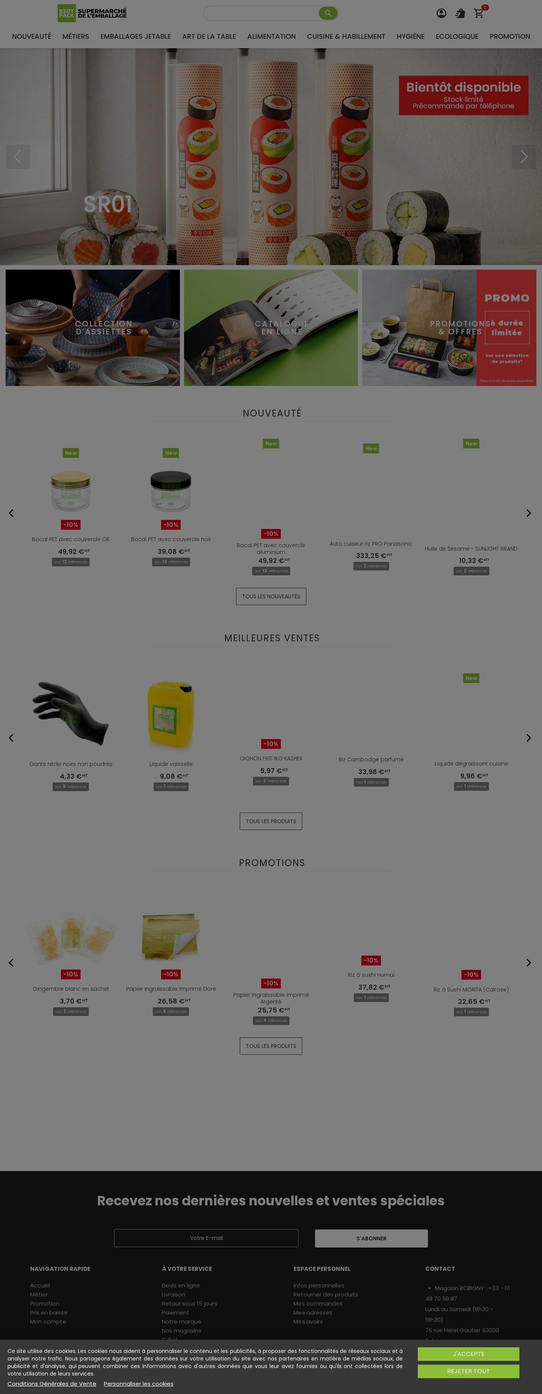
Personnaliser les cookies (139, 1383)
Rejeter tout (468, 1371)
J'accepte (469, 1354)
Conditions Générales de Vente (52, 1383)
